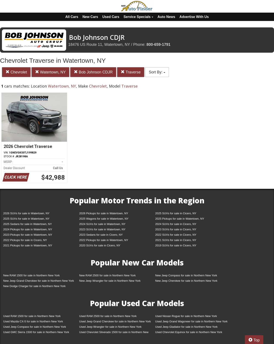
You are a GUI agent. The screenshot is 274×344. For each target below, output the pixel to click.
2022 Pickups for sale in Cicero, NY (25, 240)
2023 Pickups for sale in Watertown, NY (27, 234)
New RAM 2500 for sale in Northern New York (107, 275)
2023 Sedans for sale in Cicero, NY (101, 234)
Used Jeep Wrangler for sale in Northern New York (110, 326)
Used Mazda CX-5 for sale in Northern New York (33, 321)
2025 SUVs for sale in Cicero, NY (175, 213)
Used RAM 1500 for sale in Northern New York (32, 316)
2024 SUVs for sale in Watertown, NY (102, 224)
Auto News (166, 17)
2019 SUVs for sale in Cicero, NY (175, 245)
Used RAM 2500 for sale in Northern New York (108, 316)
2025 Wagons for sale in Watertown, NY (103, 218)
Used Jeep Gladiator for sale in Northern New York (186, 326)
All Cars (71, 17)
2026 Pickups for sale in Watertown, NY (103, 213)
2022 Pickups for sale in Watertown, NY (103, 240)
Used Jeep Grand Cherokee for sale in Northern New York (115, 321)
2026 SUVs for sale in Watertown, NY (26, 213)
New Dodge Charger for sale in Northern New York (34, 286)
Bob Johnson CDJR (93, 72)
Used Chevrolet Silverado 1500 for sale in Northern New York (114, 333)
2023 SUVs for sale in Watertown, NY (102, 229)
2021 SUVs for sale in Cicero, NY (175, 240)
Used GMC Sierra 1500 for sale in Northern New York (36, 332)
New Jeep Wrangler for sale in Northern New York (110, 280)
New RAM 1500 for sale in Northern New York (31, 275)
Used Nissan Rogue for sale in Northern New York (186, 316)
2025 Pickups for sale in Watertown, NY (179, 218)
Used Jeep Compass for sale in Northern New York (34, 326)
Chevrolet (16, 72)
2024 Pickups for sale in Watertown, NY (27, 229)
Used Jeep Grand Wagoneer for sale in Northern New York (191, 321)
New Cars (90, 17)
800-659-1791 (158, 44)
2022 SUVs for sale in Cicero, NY (175, 234)
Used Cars (110, 17)
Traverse (131, 72)
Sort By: (157, 72)
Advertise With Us (194, 17)
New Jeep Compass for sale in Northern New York (186, 275)
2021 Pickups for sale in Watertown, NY (27, 245)
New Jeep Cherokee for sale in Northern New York (186, 280)
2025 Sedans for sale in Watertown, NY (27, 224)
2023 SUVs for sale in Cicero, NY (175, 229)
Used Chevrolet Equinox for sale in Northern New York (188, 332)
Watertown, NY (50, 72)
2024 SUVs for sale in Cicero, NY (175, 224)
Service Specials (138, 17)
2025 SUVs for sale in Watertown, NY (26, 218)
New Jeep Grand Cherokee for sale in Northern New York (38, 280)
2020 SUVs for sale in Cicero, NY (99, 245)
